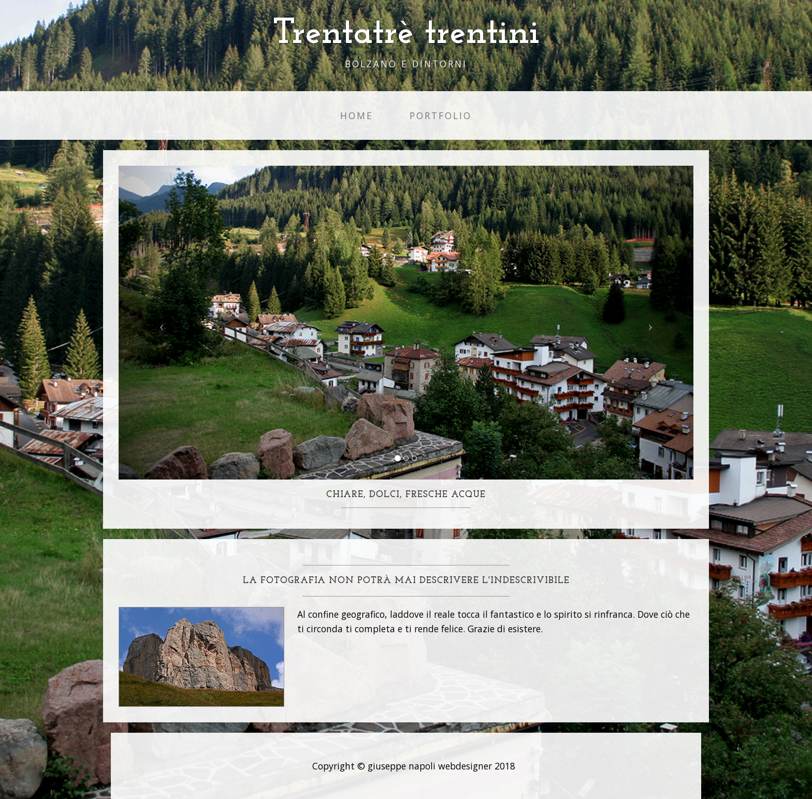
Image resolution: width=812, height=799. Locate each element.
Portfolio (441, 115)
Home (356, 115)
